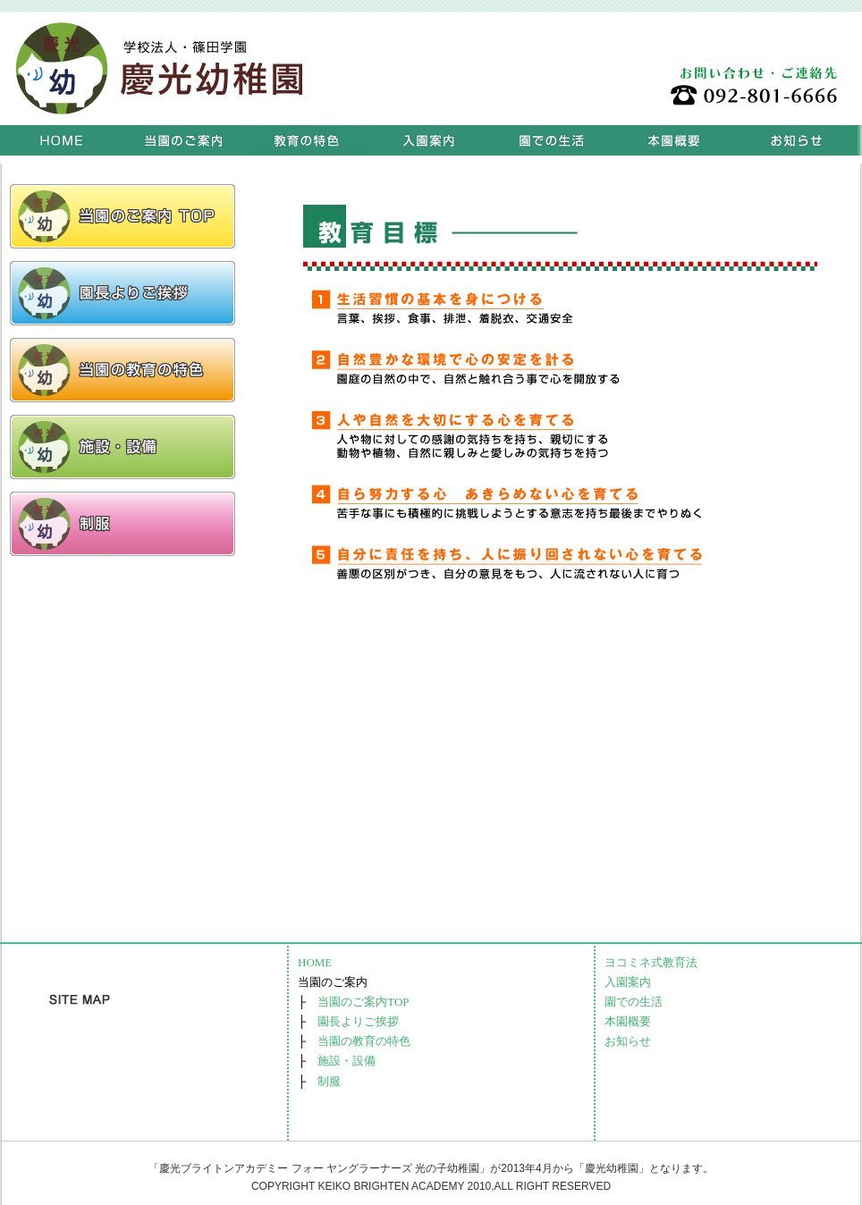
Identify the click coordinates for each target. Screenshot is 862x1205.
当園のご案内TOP (363, 1001)
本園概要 (674, 140)
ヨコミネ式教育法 (306, 140)
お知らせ (796, 140)
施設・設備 (346, 1060)
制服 (329, 1081)
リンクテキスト (122, 216)
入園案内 (429, 140)
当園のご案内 (184, 140)
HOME (61, 140)
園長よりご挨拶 (358, 1021)
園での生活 (551, 140)
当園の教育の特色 (363, 1041)
